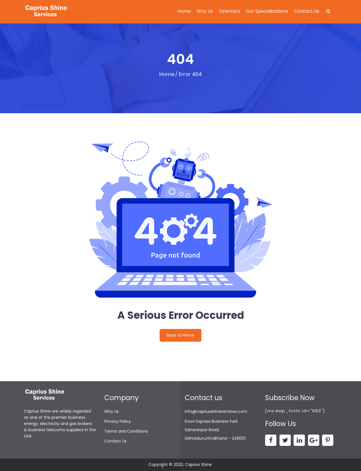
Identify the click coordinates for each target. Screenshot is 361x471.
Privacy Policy (117, 421)
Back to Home (180, 335)
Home (184, 11)
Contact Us (306, 11)
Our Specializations (267, 11)
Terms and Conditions (126, 431)
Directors (229, 11)
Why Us (205, 11)
